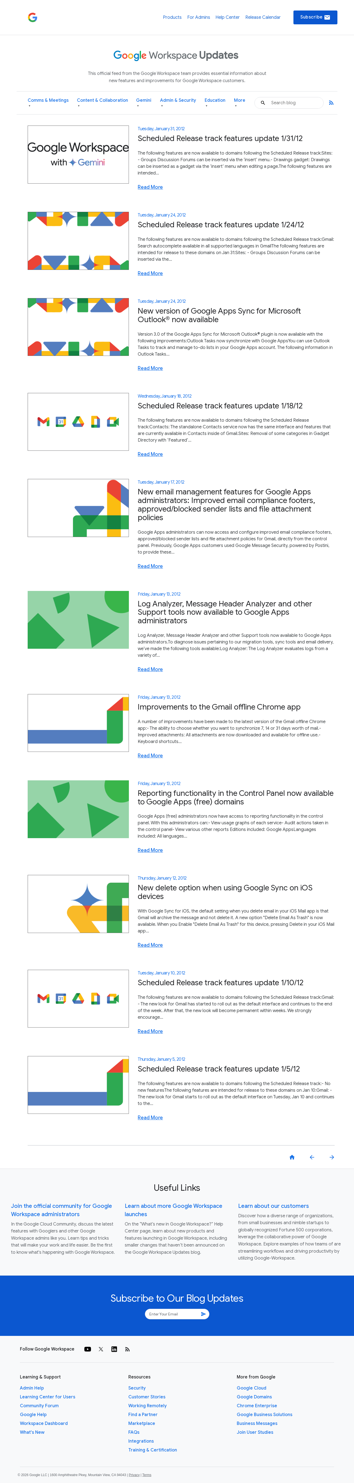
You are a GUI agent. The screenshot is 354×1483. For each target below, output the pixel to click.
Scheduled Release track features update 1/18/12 (220, 406)
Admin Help (32, 1388)
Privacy (134, 1475)
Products (172, 17)
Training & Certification (152, 1450)
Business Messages (257, 1423)
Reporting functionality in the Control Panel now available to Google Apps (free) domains (236, 797)
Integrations (141, 1441)
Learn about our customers (273, 1206)
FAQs (133, 1432)
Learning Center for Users (47, 1397)
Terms (146, 1475)
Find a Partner (143, 1414)
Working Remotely (147, 1406)
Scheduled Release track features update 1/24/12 (221, 225)
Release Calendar (263, 17)
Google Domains (254, 1397)
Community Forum (39, 1406)
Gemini (143, 103)
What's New (32, 1432)
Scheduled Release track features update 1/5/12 (219, 1069)
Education (215, 103)
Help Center (227, 17)
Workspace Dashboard (44, 1423)
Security (137, 1388)
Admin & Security (178, 103)
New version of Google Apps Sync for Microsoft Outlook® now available (219, 315)
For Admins (198, 17)
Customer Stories (146, 1397)
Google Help (33, 1414)
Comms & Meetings (48, 103)
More (239, 103)
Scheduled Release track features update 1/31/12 (220, 138)
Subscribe (315, 17)
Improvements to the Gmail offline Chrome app (219, 707)
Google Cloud (251, 1388)
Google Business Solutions (264, 1414)
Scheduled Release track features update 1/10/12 (221, 982)
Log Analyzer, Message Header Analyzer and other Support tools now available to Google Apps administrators (225, 612)
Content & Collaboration (102, 103)
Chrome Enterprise (257, 1406)
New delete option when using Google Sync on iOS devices (225, 892)
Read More (150, 187)
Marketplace (141, 1423)
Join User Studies (255, 1432)
